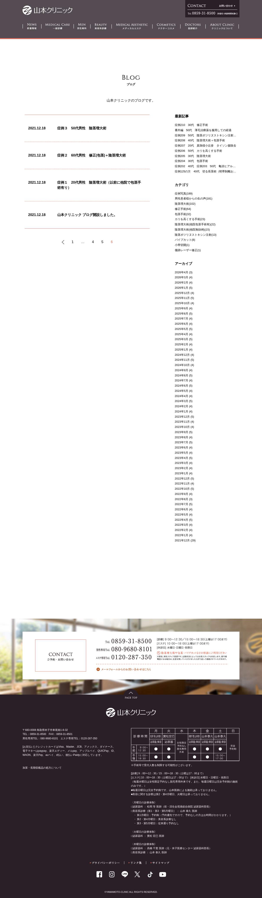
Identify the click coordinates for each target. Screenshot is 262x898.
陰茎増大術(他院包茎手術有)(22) (195, 224)
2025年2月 (181, 344)
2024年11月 (182, 359)
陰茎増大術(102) (185, 203)
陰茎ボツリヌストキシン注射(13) (195, 234)
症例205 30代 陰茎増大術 (193, 156)
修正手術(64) (183, 209)
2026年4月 (181, 272)
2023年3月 (181, 463)
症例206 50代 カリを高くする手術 (198, 150)
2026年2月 (181, 282)
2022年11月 (182, 483)
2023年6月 (181, 447)
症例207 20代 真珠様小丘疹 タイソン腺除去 (205, 145)
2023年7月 (181, 442)
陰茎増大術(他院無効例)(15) (192, 229)
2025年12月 (182, 293)
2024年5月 (181, 390)
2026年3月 (181, 277)
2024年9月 (181, 370)
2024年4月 (181, 396)
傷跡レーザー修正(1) (188, 250)
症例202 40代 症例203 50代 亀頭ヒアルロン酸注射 (211, 166)
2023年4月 (181, 458)
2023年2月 (181, 468)
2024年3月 (181, 401)
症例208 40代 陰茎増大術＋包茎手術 (200, 140)
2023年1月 (181, 473)
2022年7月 (181, 504)
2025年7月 (181, 318)
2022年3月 (181, 524)
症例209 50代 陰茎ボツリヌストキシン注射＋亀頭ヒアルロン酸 (217, 135)
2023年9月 (181, 432)
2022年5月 (181, 514)
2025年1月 (181, 349)
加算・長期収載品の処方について (42, 767)
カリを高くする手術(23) (190, 219)
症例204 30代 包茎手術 (191, 161)
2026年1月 (181, 287)
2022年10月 (182, 488)
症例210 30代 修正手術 (191, 125)
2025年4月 (181, 334)
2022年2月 (181, 530)
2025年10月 (182, 303)
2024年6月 (181, 385)
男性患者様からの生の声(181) (193, 198)
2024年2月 (181, 406)
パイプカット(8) (185, 239)
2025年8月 (181, 313)
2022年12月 (182, 478)
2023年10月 (182, 426)
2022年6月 (181, 509)
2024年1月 (181, 411)
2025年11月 (182, 298)
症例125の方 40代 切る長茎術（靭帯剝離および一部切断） (214, 171)
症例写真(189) (184, 193)
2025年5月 (181, 329)
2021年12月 (182, 540)
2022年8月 (181, 499)
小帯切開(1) (182, 245)
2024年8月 (181, 375)
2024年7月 (181, 380)
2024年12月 (182, 354)
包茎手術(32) (183, 214)
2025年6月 (181, 323)
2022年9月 (181, 494)
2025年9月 (181, 308)
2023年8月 (181, 437)
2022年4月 (181, 519)
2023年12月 (182, 416)
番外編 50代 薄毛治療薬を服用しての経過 (203, 130)
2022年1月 (181, 535)
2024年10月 (182, 365)
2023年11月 (182, 421)
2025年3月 (181, 339)
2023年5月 (181, 452)
